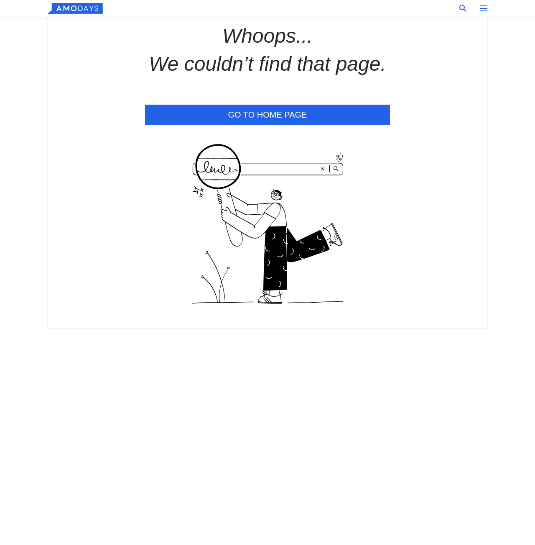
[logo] (75, 8)
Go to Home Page (267, 114)
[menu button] (483, 8)
